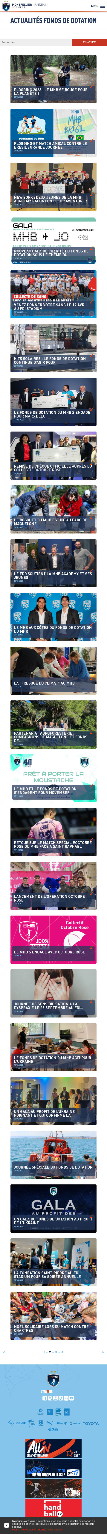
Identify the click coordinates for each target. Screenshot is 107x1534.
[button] (102, 5)
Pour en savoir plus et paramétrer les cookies (37, 1529)
